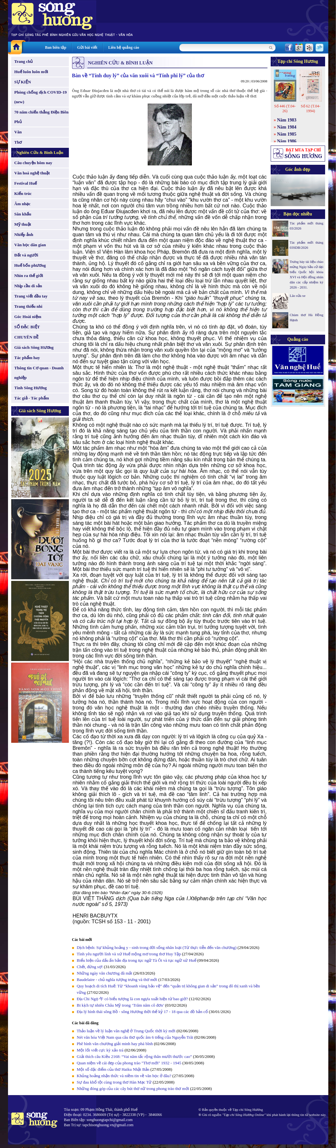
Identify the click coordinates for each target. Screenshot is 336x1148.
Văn (18, 132)
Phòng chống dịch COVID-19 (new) (40, 97)
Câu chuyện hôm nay (33, 162)
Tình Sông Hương (30, 387)
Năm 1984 (286, 127)
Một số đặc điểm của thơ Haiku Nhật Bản (113, 1069)
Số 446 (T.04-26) (285, 108)
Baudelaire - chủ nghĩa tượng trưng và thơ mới (117, 979)
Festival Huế (25, 183)
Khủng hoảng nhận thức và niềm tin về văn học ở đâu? (124, 1075)
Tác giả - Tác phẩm (31, 398)
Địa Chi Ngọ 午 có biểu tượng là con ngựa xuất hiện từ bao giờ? (132, 998)
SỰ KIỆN (22, 82)
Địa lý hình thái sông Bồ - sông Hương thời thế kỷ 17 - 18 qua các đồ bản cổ (142, 1011)
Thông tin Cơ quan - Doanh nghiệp (39, 372)
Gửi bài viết (87, 47)
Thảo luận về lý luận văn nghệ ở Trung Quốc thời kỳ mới (126, 1030)
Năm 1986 (286, 141)
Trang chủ (23, 61)
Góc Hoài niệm (27, 316)
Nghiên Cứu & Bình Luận (39, 152)
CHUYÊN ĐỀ (26, 337)
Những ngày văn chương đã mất (104, 973)
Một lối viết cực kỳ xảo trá (100, 1050)
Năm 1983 (286, 120)
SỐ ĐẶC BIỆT (27, 326)
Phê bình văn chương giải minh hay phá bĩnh (115, 1043)
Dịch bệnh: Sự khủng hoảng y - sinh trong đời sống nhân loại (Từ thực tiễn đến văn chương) (157, 947)
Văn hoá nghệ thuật (32, 173)
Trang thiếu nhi (28, 306)
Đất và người (26, 255)
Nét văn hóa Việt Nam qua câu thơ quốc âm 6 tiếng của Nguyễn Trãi (135, 1037)
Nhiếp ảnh (23, 234)
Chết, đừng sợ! (90, 966)
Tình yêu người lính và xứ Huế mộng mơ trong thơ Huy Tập (129, 953)
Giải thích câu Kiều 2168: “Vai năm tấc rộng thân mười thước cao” (134, 1056)
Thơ (18, 142)
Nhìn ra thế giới (28, 275)
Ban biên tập (55, 47)
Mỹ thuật (22, 224)
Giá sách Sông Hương (34, 347)
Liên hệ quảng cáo (123, 47)
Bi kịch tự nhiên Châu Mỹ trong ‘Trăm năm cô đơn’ (120, 1005)
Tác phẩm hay (27, 357)
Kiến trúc (23, 193)
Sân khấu (22, 214)
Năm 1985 (286, 134)
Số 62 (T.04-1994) (310, 108)
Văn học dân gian (30, 244)
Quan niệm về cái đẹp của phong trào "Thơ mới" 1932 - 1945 (129, 1062)
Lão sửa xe (298, 295)
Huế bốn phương (30, 265)
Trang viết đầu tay (31, 296)
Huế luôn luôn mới (31, 71)
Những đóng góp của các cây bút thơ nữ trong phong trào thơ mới (133, 1088)
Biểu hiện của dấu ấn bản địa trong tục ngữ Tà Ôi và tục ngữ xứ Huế (136, 960)
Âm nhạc (22, 203)
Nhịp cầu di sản (28, 285)
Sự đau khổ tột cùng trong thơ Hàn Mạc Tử (114, 1082)
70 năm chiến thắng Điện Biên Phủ (41, 117)
